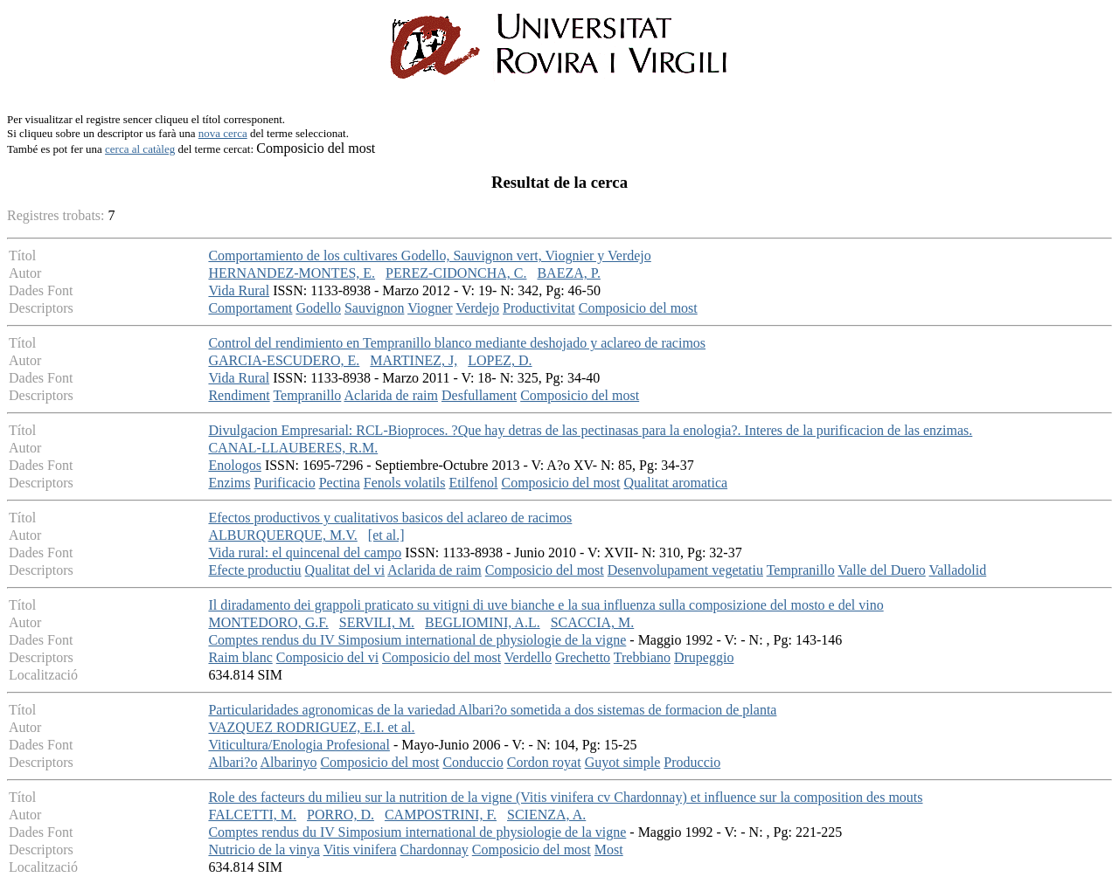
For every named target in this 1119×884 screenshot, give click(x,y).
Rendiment (238, 395)
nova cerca (222, 133)
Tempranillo (307, 395)
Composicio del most (638, 307)
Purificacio (284, 482)
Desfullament (479, 395)
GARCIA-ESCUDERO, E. (283, 360)
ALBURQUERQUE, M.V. (282, 535)
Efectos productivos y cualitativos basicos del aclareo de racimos (390, 517)
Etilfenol (473, 482)
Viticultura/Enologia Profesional (298, 744)
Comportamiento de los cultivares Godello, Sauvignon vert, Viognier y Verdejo (429, 255)
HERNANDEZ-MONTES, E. (291, 273)
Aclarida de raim (391, 395)
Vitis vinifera (360, 849)
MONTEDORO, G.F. (268, 622)
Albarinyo (289, 762)
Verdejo (477, 307)
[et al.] (386, 535)
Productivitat (539, 307)
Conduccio (472, 762)
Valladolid (957, 570)
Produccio (692, 762)
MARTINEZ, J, (413, 360)
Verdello (528, 657)
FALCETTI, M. (252, 814)
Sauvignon (374, 307)
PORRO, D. (340, 814)
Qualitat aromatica (676, 482)
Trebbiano (642, 657)
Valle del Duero (881, 570)
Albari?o (232, 762)
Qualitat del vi (345, 570)
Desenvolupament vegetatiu (685, 570)
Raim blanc (240, 657)
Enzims (229, 482)
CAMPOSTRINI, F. (441, 814)
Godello (318, 307)
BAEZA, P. (568, 273)
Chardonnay (434, 849)
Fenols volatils (405, 482)
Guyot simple (623, 762)
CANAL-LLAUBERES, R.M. (293, 447)
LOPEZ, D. (500, 360)
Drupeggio (703, 657)
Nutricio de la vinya (264, 849)
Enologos (234, 465)
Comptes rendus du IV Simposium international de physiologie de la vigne (417, 639)
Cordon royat (544, 762)
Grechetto (582, 657)
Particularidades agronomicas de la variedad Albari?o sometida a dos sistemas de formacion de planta (492, 709)
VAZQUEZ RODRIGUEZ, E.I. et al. (311, 727)
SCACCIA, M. (593, 622)
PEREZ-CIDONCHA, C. (456, 273)
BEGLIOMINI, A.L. (482, 622)
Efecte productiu (254, 570)
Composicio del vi (327, 657)
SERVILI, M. (376, 622)
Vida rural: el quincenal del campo (304, 552)
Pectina (339, 482)
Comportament (250, 307)
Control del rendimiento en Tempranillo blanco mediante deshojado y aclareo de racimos (456, 342)
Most (608, 849)
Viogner (429, 307)
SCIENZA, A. (546, 814)
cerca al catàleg (140, 148)
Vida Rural (238, 290)
